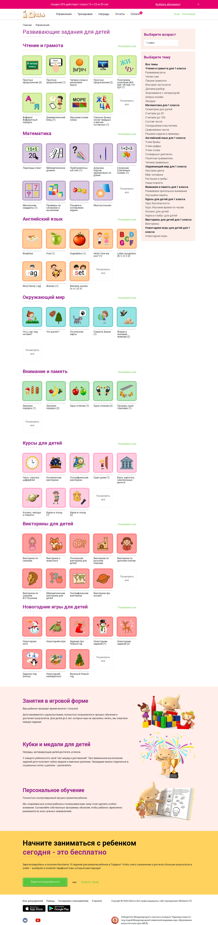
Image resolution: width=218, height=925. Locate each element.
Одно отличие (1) (79, 405)
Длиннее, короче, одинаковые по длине (102, 172)
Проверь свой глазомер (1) (125, 407)
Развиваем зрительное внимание (166, 191)
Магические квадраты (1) (30, 206)
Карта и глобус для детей (161, 215)
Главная (27, 25)
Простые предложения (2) (103, 81)
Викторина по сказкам (30, 559)
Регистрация (188, 14)
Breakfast (28, 253)
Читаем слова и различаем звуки (79, 82)
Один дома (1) (101, 477)
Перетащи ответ (32, 168)
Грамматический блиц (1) (55, 118)
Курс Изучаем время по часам (164, 207)
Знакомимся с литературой (162, 92)
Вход (177, 14)
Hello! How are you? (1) (101, 254)
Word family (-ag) (32, 286)
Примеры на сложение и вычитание (53, 208)
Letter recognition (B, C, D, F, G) (126, 254)
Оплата (135, 13)
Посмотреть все (127, 46)
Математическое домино (55, 169)
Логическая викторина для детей (78, 561)
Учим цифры (153, 146)
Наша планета (154, 182)
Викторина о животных (53, 559)
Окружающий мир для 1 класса (166, 166)
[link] (27, 25)
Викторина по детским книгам (126, 559)
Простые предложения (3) (32, 81)
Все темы (151, 64)
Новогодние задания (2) (124, 642)
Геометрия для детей (158, 109)
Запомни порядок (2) (52, 407)
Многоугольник (102, 205)
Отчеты (120, 14)
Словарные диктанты (158, 154)
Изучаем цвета (154, 170)
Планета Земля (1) (102, 333)
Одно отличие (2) (103, 405)
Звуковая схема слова (79, 118)
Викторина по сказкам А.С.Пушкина (30, 596)
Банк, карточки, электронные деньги (125, 480)
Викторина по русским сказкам (101, 561)
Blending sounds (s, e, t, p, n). (79, 287)
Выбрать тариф (90, 882)
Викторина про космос (102, 594)
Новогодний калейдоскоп (53, 675)
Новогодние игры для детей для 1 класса (167, 229)
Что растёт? (52, 331)
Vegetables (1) (78, 253)
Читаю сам (152, 76)
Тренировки (85, 14)
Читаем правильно (157, 162)
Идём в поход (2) (78, 513)
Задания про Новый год (77, 642)
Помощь (50, 901)
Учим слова (152, 150)
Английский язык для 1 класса (165, 137)
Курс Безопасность (157, 203)
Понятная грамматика (159, 158)
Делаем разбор (155, 88)
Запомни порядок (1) (29, 407)
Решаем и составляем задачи (76, 208)
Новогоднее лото (29, 642)
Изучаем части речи (158, 84)
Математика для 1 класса (162, 105)
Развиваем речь (155, 72)
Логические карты (76, 333)
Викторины (152, 223)
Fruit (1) (50, 253)
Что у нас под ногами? (30, 333)
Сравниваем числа (157, 129)
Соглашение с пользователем (73, 901)
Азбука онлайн (154, 97)
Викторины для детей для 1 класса (168, 219)
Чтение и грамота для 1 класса (165, 68)
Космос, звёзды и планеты (32, 513)
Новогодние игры (156, 236)
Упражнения (64, 14)
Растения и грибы (156, 178)
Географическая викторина (79, 478)
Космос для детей (157, 211)
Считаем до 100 (155, 117)
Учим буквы (152, 142)
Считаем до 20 (154, 113)
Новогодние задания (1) (100, 642)
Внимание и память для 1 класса (166, 186)
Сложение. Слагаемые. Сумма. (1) (123, 170)
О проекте (97, 901)
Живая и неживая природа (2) (123, 334)
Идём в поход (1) (54, 513)
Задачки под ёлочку (30, 675)
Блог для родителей (33, 901)
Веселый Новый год (79, 675)
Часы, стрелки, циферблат (31, 478)
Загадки (150, 101)
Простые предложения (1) (55, 81)
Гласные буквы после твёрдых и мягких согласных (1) (102, 121)
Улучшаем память (156, 195)
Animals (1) (52, 286)
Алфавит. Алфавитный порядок (30, 120)
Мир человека (154, 174)
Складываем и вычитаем (161, 125)
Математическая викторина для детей (55, 596)
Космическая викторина (53, 478)
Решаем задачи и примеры (162, 133)
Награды (104, 14)
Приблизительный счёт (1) (79, 169)
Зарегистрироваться (45, 882)
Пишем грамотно (156, 80)
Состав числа (153, 121)
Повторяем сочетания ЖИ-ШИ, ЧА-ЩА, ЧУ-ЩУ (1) (126, 84)
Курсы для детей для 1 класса (165, 199)
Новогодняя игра (55, 641)
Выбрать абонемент (168, 4)
